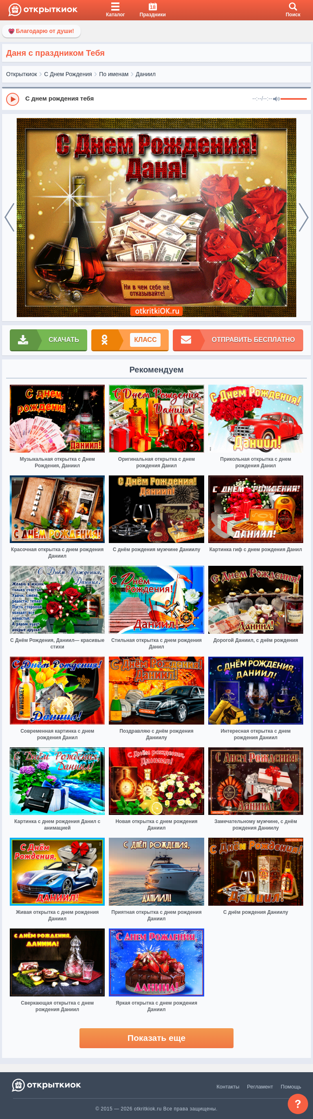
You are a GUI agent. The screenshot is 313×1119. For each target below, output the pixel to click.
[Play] (12, 99)
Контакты (227, 1087)
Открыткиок (21, 74)
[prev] (9, 218)
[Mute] (276, 99)
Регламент (260, 1087)
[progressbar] (293, 99)
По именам (113, 74)
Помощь (291, 1087)
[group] (156, 99)
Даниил (146, 74)
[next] (303, 218)
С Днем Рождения (68, 74)
